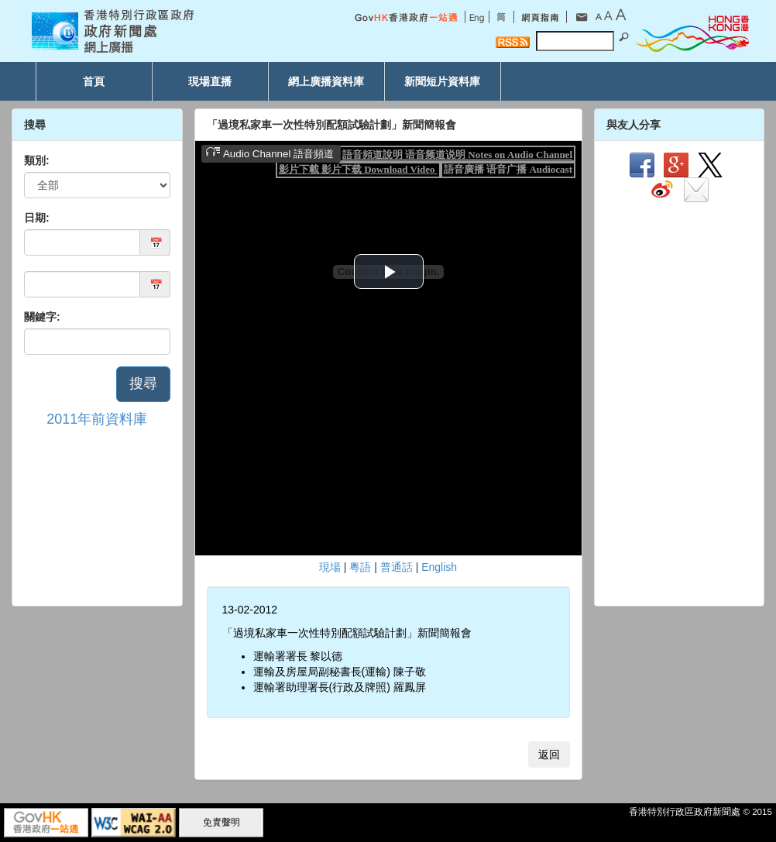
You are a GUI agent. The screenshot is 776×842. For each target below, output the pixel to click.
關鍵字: (42, 317)
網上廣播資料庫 (326, 81)
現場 (330, 567)
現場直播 (210, 81)
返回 (549, 754)
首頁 (94, 81)
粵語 (360, 567)
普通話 (396, 567)
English (439, 567)
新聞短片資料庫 (442, 81)
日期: (37, 217)
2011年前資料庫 (96, 419)
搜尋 (143, 383)
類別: (37, 160)
